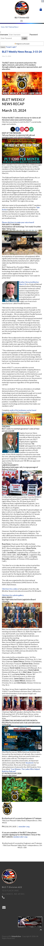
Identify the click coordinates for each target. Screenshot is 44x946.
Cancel (3, 47)
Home (3, 27)
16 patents (29, 763)
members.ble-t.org (20, 837)
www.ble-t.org (23, 826)
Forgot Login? (11, 47)
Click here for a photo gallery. (13, 595)
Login (24, 38)
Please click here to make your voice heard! (18, 222)
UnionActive (16, 936)
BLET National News (12, 27)
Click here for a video (10, 589)
